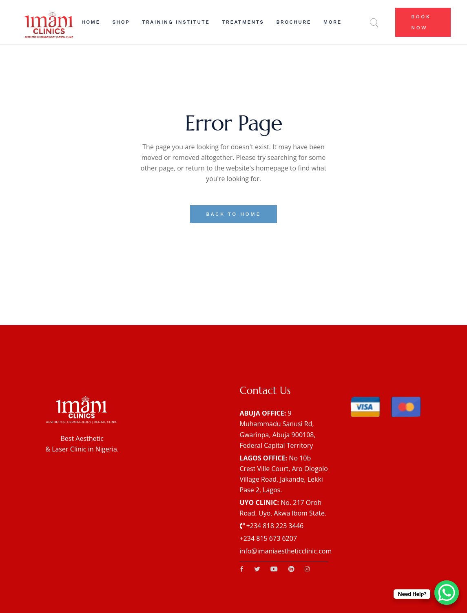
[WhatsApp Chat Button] (446, 592)
